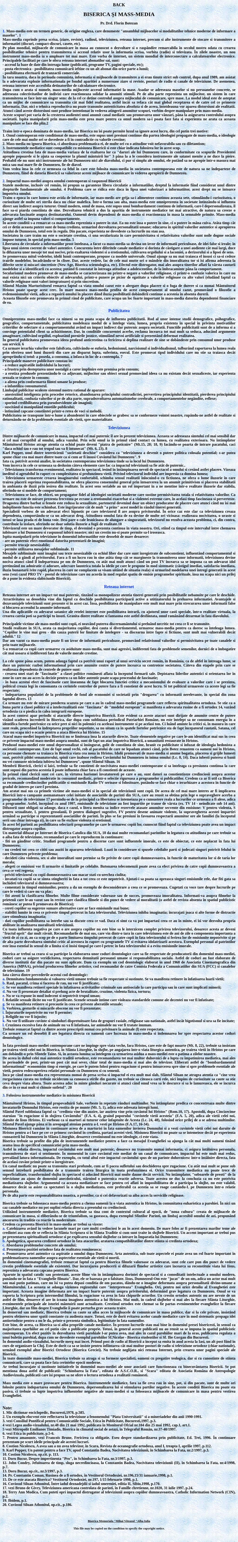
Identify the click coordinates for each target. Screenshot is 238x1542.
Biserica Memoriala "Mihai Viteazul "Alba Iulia (119, 1521)
